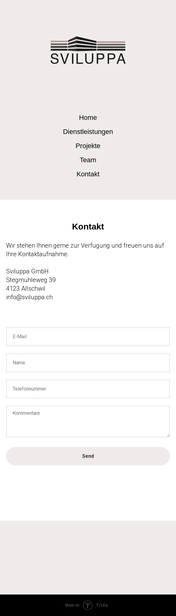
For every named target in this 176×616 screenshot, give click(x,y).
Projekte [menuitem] (88, 146)
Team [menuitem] (88, 160)
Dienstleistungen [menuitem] (88, 131)
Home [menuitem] (88, 117)
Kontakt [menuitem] (88, 174)
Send (88, 456)
